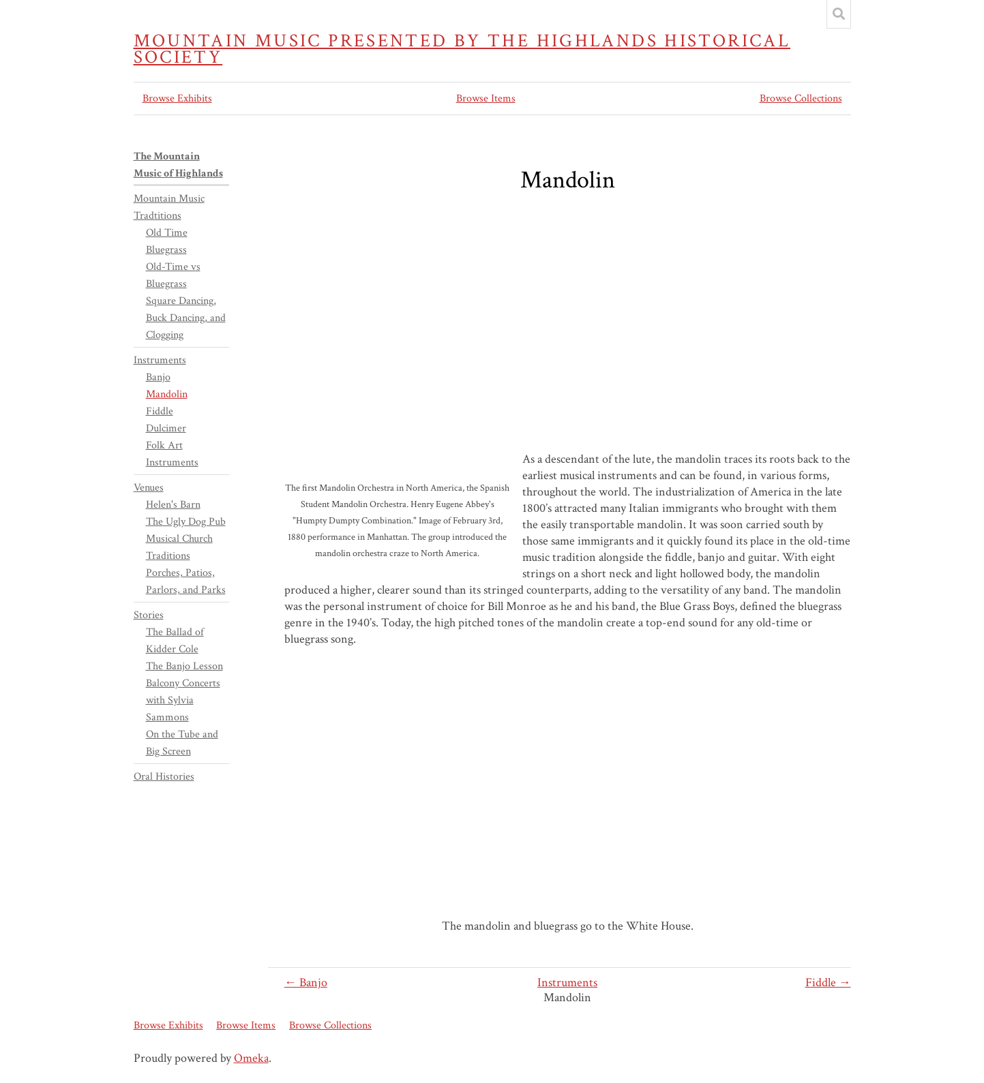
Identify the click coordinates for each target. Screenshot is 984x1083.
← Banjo (305, 982)
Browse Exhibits (177, 98)
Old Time (167, 233)
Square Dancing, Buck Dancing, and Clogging (186, 318)
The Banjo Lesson (184, 666)
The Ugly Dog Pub (186, 522)
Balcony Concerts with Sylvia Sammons (183, 700)
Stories (149, 615)
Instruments (567, 982)
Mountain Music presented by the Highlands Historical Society (462, 49)
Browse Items (486, 98)
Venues (149, 488)
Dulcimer (166, 428)
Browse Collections (801, 98)
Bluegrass (166, 250)
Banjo (158, 377)
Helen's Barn (173, 505)
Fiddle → (828, 982)
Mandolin (167, 394)
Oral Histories (164, 776)
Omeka (251, 1058)
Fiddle (159, 411)
